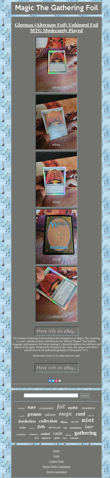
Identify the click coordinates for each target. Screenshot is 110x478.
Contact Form (56, 461)
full (65, 428)
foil (61, 406)
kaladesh (74, 438)
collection (48, 420)
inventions (88, 408)
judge (22, 427)
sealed (45, 434)
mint (88, 421)
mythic (73, 408)
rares (65, 438)
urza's (91, 415)
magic (66, 414)
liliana (64, 422)
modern (31, 428)
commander (46, 408)
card (80, 414)
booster (68, 435)
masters (33, 434)
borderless (27, 421)
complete (21, 434)
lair (89, 427)
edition (50, 414)
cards (57, 433)
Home (56, 450)
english (21, 416)
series (21, 408)
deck (37, 438)
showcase (54, 427)
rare (32, 407)
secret (75, 421)
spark (57, 438)
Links (56, 456)
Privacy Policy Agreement (56, 466)
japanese (46, 438)
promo (34, 414)
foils (41, 426)
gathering (85, 433)
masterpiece (76, 428)
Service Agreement (56, 471)
